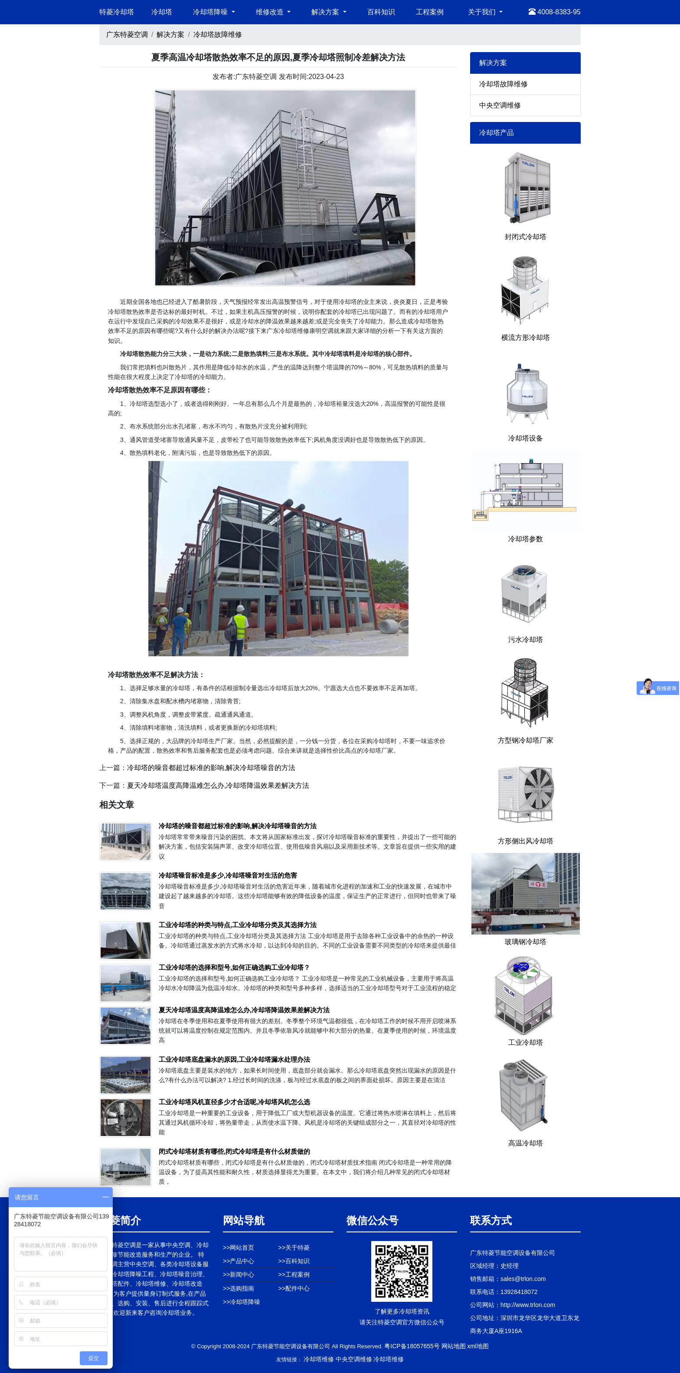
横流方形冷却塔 (525, 337)
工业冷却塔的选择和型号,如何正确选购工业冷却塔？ (234, 967)
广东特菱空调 (127, 34)
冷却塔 (161, 12)
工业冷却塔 (525, 1042)
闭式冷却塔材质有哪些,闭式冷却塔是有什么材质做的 (234, 1151)
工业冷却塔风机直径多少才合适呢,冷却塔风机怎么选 (234, 1102)
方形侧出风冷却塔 (525, 841)
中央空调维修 (500, 105)
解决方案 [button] (326, 12)
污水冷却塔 (525, 639)
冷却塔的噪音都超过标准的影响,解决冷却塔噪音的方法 (211, 767)
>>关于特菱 (294, 1247)
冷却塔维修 (319, 1359)
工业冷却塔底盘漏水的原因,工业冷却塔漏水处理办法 (234, 1059)
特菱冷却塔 (116, 12)
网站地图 (453, 1346)
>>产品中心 (238, 1261)
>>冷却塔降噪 (241, 1301)
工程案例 (430, 12)
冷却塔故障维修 (217, 34)
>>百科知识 (294, 1261)
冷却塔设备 (525, 438)
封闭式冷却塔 (525, 236)
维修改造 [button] (270, 12)
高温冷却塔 (525, 1143)
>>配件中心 (294, 1288)
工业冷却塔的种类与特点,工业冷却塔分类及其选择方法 (238, 925)
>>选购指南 (238, 1288)
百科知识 (381, 12)
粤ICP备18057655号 (412, 1346)
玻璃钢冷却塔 (525, 941)
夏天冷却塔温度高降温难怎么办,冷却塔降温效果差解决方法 (218, 785)
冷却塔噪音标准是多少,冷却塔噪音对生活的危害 (228, 875)
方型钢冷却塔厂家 (525, 740)
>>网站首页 (238, 1247)
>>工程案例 (294, 1274)
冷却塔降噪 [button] (211, 12)
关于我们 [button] (482, 12)
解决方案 (170, 34)
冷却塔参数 (525, 539)
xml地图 (478, 1346)
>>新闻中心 (238, 1274)
